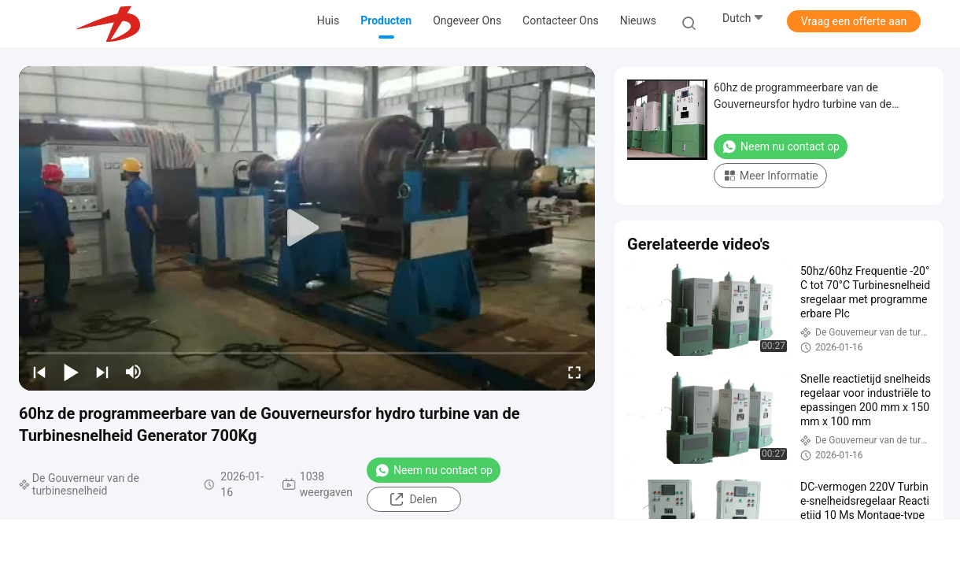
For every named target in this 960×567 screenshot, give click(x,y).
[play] (307, 228)
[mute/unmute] (134, 372)
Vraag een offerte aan (853, 21)
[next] (102, 372)
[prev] (39, 372)
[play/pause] (71, 372)
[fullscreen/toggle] (574, 372)
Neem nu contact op (434, 470)
